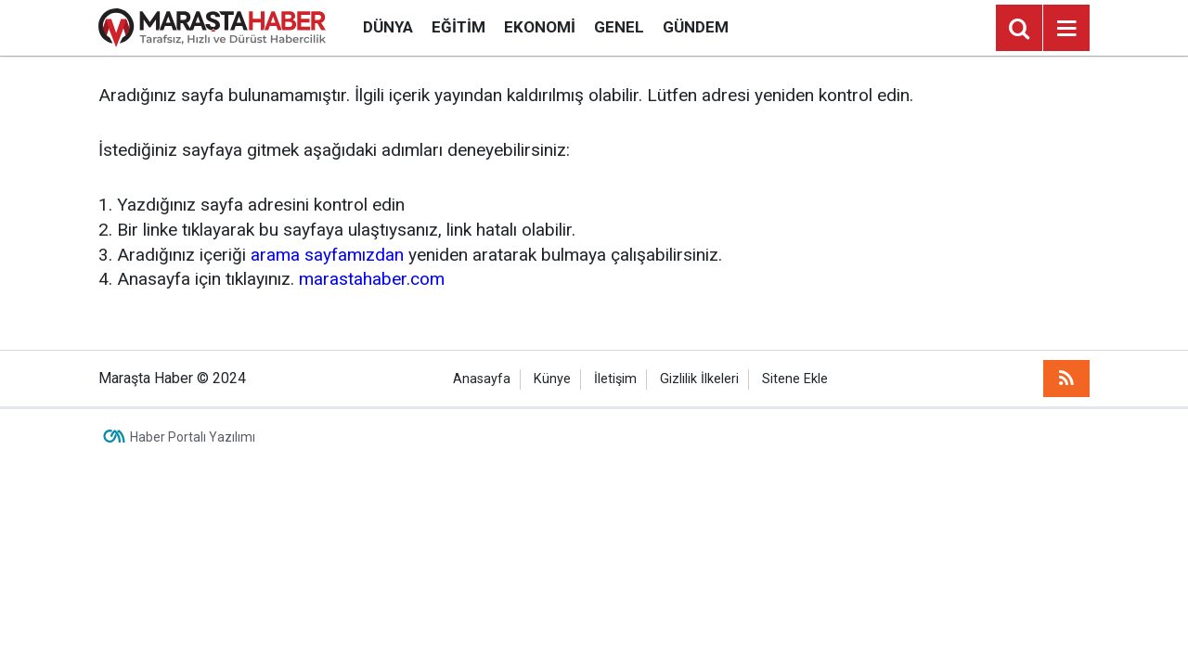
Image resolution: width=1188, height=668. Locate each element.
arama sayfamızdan (327, 254)
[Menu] (1066, 29)
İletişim (615, 379)
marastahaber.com (372, 278)
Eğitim (458, 27)
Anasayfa (481, 379)
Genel (619, 27)
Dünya (388, 27)
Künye (552, 379)
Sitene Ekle (795, 379)
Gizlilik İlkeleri (699, 379)
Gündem (696, 27)
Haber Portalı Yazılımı (192, 437)
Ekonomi (539, 27)
